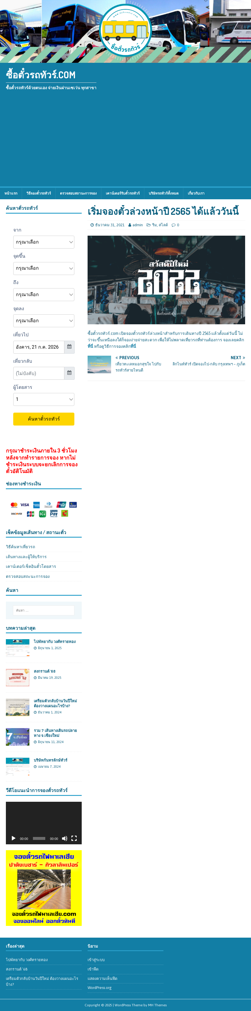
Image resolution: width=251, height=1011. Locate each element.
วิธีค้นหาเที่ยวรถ (20, 546)
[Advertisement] (125, 142)
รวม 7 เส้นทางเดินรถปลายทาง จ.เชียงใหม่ (55, 733)
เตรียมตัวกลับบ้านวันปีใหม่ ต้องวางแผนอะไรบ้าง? (55, 703)
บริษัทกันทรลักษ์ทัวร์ (50, 760)
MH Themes (157, 1005)
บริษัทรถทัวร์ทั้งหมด (164, 193)
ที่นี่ (90, 346)
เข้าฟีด (93, 969)
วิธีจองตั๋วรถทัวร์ (38, 193)
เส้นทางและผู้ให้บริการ (26, 556)
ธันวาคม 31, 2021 (110, 225)
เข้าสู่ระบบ (96, 960)
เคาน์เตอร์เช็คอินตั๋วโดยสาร (31, 566)
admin (138, 225)
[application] (44, 823)
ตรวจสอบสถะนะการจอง (28, 576)
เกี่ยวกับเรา (196, 193)
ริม (154, 225)
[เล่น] (13, 838)
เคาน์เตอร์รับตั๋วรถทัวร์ (123, 193)
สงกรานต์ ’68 (45, 671)
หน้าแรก (10, 193)
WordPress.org (100, 987)
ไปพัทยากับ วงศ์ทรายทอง (55, 641)
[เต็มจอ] (74, 838)
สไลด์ (163, 225)
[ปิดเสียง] (65, 838)
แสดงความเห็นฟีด (102, 978)
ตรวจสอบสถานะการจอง (78, 193)
